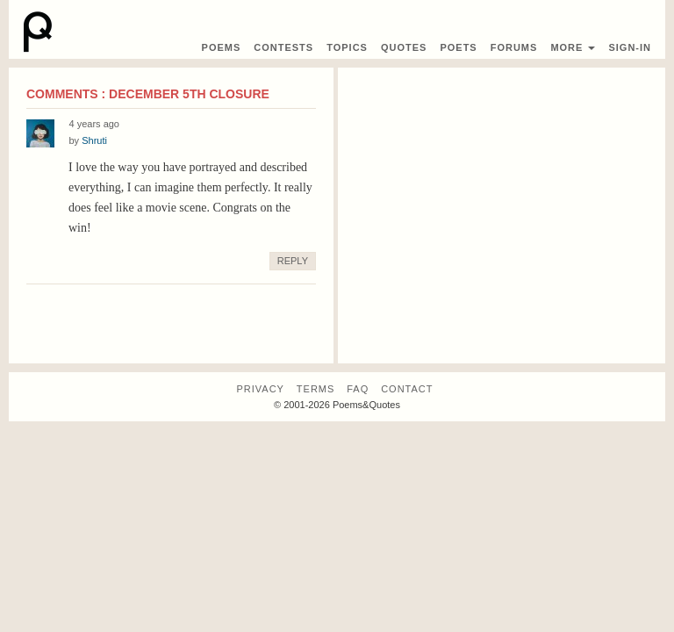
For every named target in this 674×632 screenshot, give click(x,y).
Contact (407, 389)
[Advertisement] (501, 204)
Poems (221, 47)
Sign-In (629, 47)
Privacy (259, 389)
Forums (514, 47)
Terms (316, 389)
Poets (458, 47)
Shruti (94, 140)
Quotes (404, 47)
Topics (347, 47)
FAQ (358, 389)
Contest (283, 47)
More (572, 47)
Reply (292, 260)
